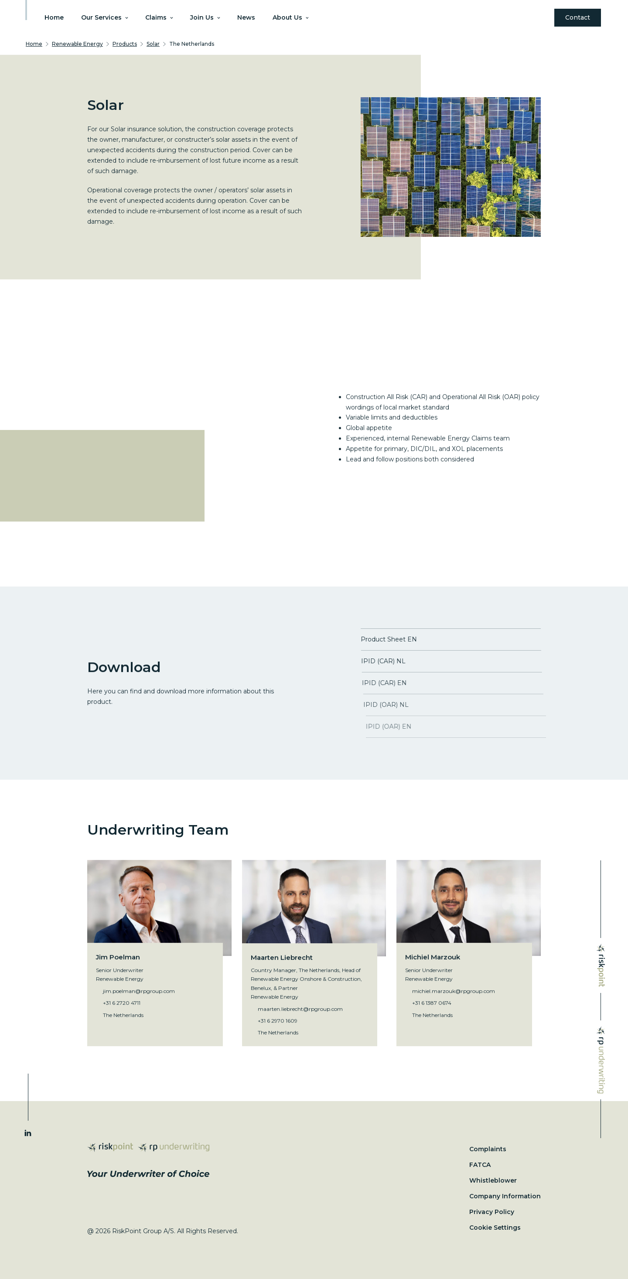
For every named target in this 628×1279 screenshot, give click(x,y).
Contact (577, 17)
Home (54, 17)
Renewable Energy (77, 44)
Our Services (104, 17)
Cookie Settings (495, 1227)
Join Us (205, 17)
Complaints (487, 1149)
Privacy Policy (491, 1212)
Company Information (505, 1196)
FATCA (480, 1165)
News (246, 17)
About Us (290, 17)
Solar (153, 44)
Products (125, 44)
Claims (159, 17)
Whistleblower (493, 1180)
